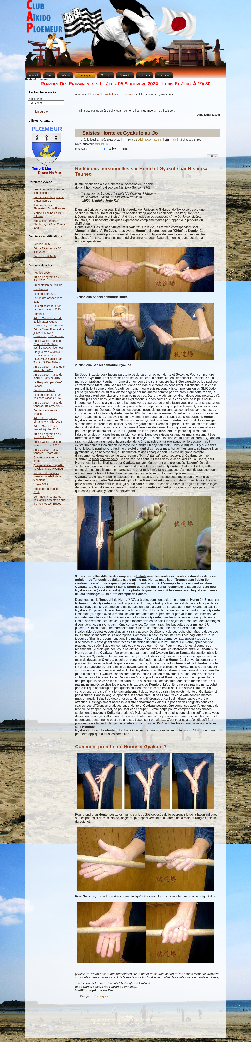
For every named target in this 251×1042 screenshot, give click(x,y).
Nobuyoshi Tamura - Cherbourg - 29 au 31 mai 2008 (49, 224)
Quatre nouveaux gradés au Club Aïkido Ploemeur (49, 467)
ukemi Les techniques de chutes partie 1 (49, 191)
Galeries (106, 75)
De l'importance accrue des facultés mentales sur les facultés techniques (49, 500)
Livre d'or (164, 75)
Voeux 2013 (41, 484)
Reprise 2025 (42, 243)
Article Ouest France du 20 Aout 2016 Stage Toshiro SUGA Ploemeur (48, 344)
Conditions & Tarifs (45, 256)
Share (214, 156)
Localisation (41, 289)
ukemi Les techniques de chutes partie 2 (49, 199)
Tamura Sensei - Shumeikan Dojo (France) (49, 207)
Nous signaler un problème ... (127, 1026)
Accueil (33, 75)
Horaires (39, 313)
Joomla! (85, 1023)
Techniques (85, 75)
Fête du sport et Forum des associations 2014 (47, 396)
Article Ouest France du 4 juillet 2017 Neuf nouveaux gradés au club (49, 333)
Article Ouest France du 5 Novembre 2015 (49, 368)
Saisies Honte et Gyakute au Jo (120, 133)
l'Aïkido (65, 75)
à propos (144, 75)
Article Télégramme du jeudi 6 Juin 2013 (47, 435)
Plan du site (41, 111)
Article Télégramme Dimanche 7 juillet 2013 (48, 420)
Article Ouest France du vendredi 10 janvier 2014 (49, 404)
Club (49, 75)
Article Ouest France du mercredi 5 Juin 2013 (48, 443)
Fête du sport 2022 (45, 293)
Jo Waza (127, 94)
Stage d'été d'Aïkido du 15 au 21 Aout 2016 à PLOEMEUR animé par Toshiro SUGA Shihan (49, 357)
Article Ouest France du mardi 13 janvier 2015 (48, 376)
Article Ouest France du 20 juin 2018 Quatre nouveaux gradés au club (49, 322)
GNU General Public (158, 1023)
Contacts (125, 75)
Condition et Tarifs (44, 390)
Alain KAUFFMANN (150, 139)
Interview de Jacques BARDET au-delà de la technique (47, 477)
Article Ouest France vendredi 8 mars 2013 (47, 451)
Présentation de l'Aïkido (48, 284)
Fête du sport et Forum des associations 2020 (47, 307)
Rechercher (35, 98)
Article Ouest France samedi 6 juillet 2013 (46, 428)
